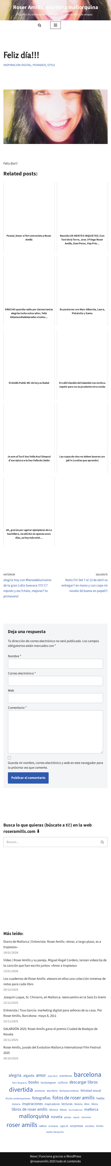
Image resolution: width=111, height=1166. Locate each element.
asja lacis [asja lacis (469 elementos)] (53, 1076)
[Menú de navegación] (55, 25)
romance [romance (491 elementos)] (86, 1117)
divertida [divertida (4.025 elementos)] (21, 1089)
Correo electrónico (22, 673)
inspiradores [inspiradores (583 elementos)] (52, 1104)
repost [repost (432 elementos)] (76, 1117)
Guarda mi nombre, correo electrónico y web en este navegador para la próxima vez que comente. (55, 765)
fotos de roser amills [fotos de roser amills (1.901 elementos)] (73, 1097)
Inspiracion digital (17, 65)
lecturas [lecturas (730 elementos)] (66, 1104)
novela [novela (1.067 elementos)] (56, 1117)
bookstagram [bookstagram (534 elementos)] (48, 1083)
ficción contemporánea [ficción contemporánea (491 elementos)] (18, 1098)
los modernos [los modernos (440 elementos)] (75, 1110)
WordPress (73, 1156)
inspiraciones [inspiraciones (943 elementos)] (32, 1104)
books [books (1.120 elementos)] (33, 1082)
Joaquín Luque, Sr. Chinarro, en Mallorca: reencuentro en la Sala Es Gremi (54, 997)
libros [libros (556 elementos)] (94, 1104)
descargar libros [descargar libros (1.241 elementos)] (83, 1082)
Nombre (14, 656)
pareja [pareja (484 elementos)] (67, 1117)
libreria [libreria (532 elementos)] (78, 1104)
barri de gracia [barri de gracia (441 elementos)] (19, 1082)
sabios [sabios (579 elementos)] (43, 1126)
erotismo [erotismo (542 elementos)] (40, 1091)
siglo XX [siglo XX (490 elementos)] (64, 1126)
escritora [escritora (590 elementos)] (52, 1091)
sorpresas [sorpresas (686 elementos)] (76, 1126)
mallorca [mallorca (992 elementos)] (91, 1109)
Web (11, 690)
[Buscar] (39, 25)
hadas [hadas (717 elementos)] (100, 1098)
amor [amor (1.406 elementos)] (41, 1075)
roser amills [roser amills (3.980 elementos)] (22, 1125)
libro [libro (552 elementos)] (87, 1104)
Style (51, 65)
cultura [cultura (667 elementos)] (63, 1083)
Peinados (39, 65)
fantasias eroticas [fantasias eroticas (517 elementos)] (69, 1091)
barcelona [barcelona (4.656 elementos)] (87, 1074)
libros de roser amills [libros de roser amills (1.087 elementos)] (30, 1109)
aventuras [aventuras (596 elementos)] (65, 1076)
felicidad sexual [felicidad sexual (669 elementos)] (91, 1091)
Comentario (17, 707)
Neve (33, 1156)
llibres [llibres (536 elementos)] (63, 1110)
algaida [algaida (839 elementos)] (28, 1075)
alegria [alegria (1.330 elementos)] (15, 1075)
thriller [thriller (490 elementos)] (100, 1126)
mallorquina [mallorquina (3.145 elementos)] (34, 1116)
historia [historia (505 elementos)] (16, 1104)
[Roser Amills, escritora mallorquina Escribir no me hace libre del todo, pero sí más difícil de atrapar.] (55, 10)
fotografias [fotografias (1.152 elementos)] (41, 1098)
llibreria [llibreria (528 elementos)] (53, 1110)
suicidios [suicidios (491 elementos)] (89, 1126)
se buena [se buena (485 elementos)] (53, 1126)
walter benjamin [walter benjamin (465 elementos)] (55, 1132)
